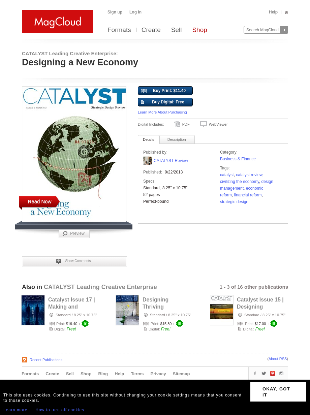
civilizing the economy (239, 181)
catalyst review (249, 174)
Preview (73, 233)
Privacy (158, 373)
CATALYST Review (171, 160)
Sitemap (181, 373)
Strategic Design (234, 201)
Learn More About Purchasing (162, 112)
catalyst (227, 174)
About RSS (278, 359)
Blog (103, 373)
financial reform (247, 195)
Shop (199, 30)
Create (151, 30)
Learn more (15, 410)
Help (273, 12)
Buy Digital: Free (162, 102)
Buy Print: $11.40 (163, 91)
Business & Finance (238, 159)
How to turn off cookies (59, 410)
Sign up (114, 12)
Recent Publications (46, 360)
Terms (137, 373)
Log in (135, 12)
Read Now (39, 201)
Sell (176, 30)
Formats (119, 30)
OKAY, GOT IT (276, 391)
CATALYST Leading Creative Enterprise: (70, 53)
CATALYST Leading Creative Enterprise (100, 287)
